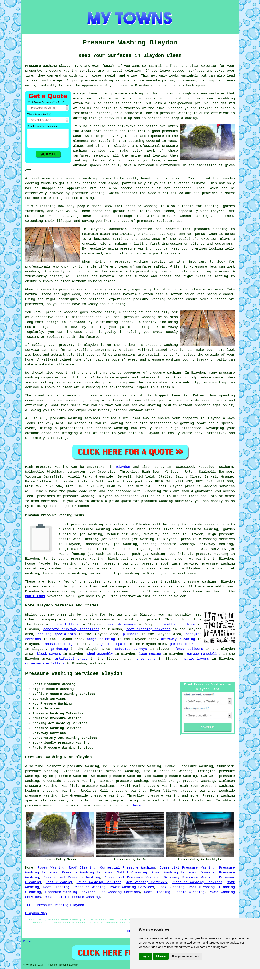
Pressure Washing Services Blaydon (73, 673)
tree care (145, 659)
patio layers (196, 659)
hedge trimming (101, 639)
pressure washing (79, 496)
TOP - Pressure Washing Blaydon (54, 905)
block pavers (49, 654)
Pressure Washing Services (87, 872)
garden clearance (185, 644)
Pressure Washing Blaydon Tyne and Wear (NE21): (70, 66)
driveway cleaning (178, 639)
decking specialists (57, 634)
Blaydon (123, 467)
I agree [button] (146, 956)
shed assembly (100, 654)
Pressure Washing (89, 887)
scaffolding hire (179, 624)
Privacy (28, 941)
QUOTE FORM (35, 596)
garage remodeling (204, 654)
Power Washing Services (174, 872)
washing (61, 467)
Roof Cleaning (82, 867)
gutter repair (113, 644)
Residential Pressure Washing (72, 877)
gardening (59, 649)
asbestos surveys (131, 649)
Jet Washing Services (146, 882)
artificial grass (71, 659)
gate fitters (66, 624)
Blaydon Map (36, 913)
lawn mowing (150, 654)
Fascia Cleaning (190, 892)
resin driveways (121, 624)
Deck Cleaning (171, 887)
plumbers (130, 634)
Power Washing (51, 867)
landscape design (58, 644)
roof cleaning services (148, 629)
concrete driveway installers (71, 629)
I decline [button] (161, 956)
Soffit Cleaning (132, 872)
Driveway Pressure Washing (189, 877)
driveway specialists (45, 663)
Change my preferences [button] (185, 956)
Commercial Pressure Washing (127, 867)
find (39, 766)
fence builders (189, 649)
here (137, 805)
